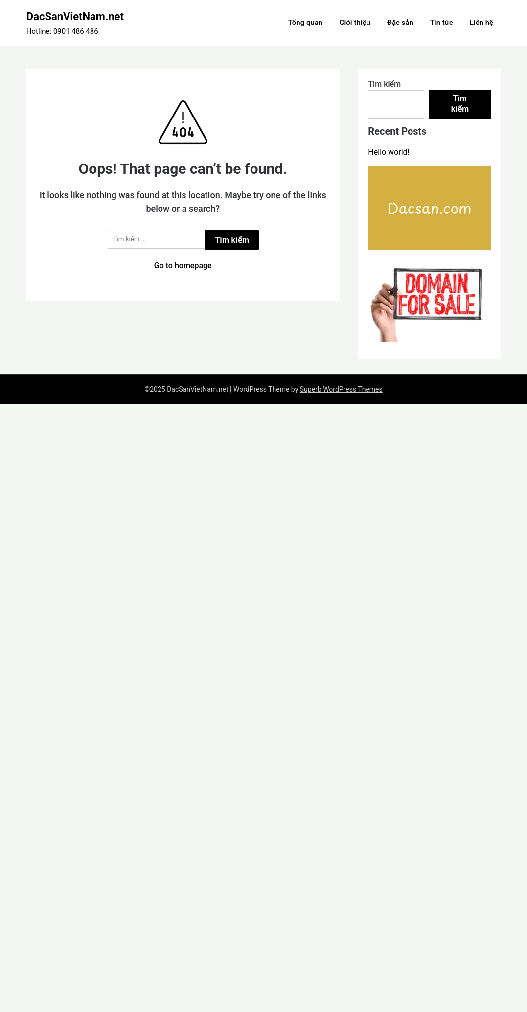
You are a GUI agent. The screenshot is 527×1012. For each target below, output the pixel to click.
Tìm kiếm (384, 84)
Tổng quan (305, 22)
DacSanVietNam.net (75, 16)
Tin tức (441, 22)
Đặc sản (400, 22)
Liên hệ (481, 22)
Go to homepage (183, 265)
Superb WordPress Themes (341, 389)
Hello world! (388, 152)
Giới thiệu (354, 22)
